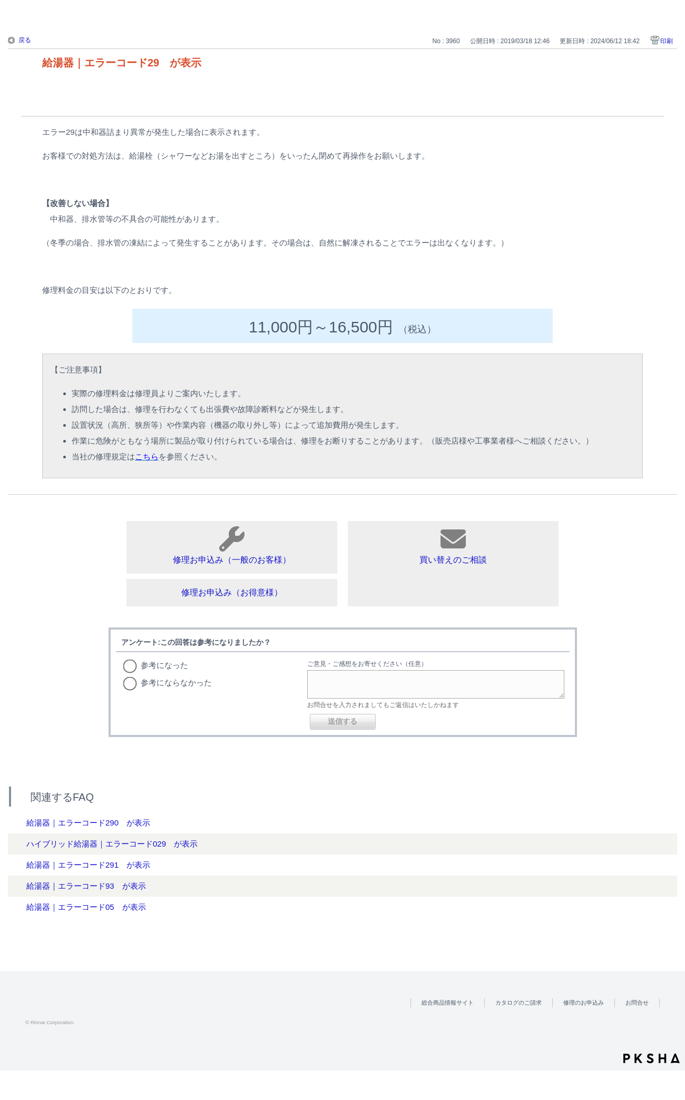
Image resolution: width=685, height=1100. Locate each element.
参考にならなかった (176, 682)
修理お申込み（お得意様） (231, 592)
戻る (24, 40)
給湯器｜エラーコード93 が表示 (86, 885)
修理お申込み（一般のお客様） (232, 545)
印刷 (666, 41)
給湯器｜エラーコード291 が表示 (88, 864)
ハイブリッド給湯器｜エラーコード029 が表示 (112, 843)
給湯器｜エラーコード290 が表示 (88, 822)
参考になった (164, 665)
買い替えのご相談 (453, 545)
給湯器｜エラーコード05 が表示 (86, 906)
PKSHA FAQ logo (651, 1058)
